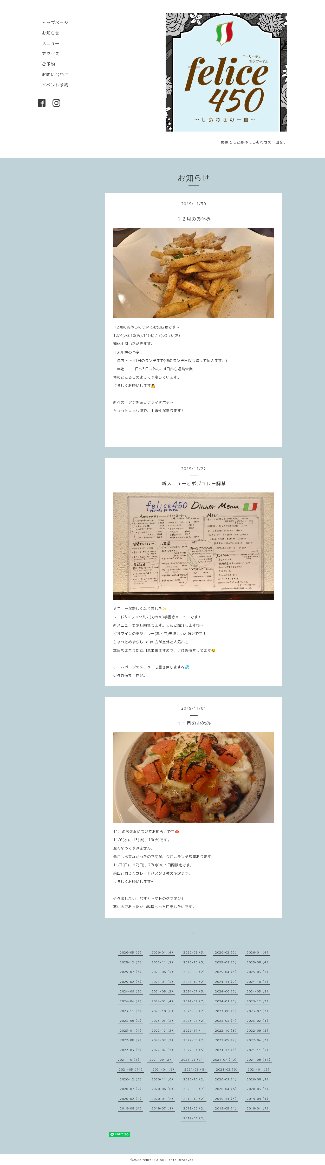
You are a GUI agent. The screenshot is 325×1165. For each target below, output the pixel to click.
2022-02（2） (163, 1050)
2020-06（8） (163, 1089)
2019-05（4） (226, 1108)
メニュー (51, 43)
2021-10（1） (129, 1059)
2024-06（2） (226, 991)
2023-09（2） (194, 1011)
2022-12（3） (163, 1030)
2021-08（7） (192, 1059)
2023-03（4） (226, 1020)
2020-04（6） (226, 1089)
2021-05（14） (131, 1069)
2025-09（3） (226, 962)
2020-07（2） (131, 1089)
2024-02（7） (194, 1001)
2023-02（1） (258, 1020)
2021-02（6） (227, 1069)
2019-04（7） (258, 1108)
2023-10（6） (163, 1011)
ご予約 (48, 64)
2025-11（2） (163, 962)
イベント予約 (55, 85)
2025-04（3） (226, 972)
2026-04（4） (163, 952)
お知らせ (51, 33)
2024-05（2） (258, 991)
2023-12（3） (258, 1001)
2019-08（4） (131, 1108)
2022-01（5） (194, 1050)
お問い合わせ (55, 74)
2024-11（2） (226, 981)
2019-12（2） (194, 1099)
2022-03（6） (131, 1050)
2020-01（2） (163, 1099)
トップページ (55, 22)
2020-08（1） (258, 1079)
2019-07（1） (163, 1108)
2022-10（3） (226, 1030)
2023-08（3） (226, 1011)
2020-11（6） (163, 1079)
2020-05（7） (194, 1089)
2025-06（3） (163, 972)
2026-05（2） (131, 952)
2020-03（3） (258, 1089)
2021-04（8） (164, 1069)
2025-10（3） (194, 962)
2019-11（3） (226, 1099)
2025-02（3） (131, 981)
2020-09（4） (226, 1079)
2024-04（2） (131, 1001)
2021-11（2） (258, 1050)
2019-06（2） (194, 1108)
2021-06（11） (259, 1059)
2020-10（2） (194, 1079)
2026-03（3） (194, 952)
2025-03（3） (258, 972)
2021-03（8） (195, 1069)
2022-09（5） (258, 1030)
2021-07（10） (225, 1059)
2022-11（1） (194, 1030)
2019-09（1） (258, 1099)
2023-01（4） (131, 1030)
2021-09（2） (161, 1059)
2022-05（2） (226, 1040)
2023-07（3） (258, 1011)
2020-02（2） (131, 1099)
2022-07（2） (163, 1040)
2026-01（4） (258, 952)
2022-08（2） (131, 1040)
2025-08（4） (258, 962)
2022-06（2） (194, 1040)
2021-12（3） (226, 1050)
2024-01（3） (226, 1001)
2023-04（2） (194, 1020)
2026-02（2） (226, 952)
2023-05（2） (163, 1020)
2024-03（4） (163, 1001)
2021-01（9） (259, 1069)
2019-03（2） (194, 1118)
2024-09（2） (131, 991)
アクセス (51, 54)
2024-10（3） (258, 981)
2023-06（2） (131, 1020)
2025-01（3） (163, 981)
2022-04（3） (258, 1040)
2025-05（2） (194, 972)
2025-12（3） (131, 962)
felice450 (150, 1159)
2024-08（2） (163, 991)
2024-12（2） (194, 981)
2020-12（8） (131, 1079)
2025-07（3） (131, 972)
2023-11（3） (131, 1011)
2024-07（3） (194, 991)
